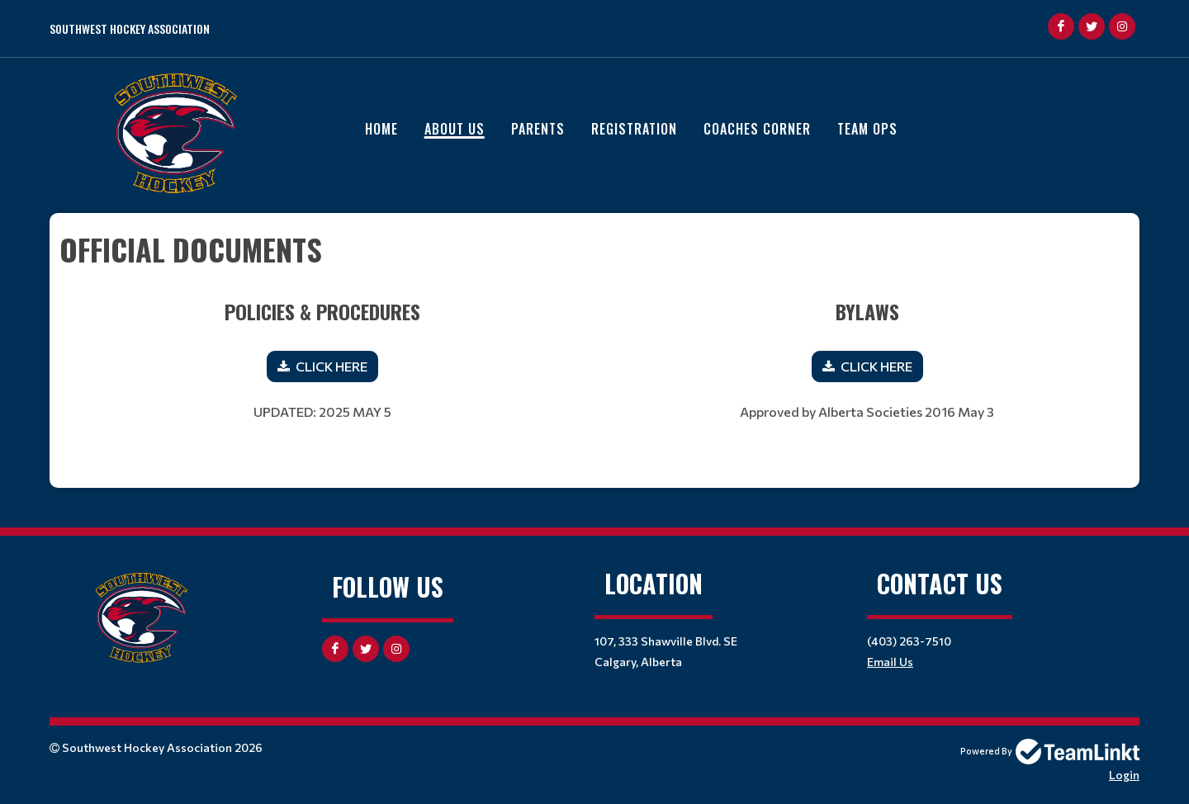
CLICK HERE (331, 366)
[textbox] (594, 249)
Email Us (890, 662)
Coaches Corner (757, 129)
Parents (538, 129)
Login (1124, 775)
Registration (634, 129)
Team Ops (867, 129)
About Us (454, 129)
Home (381, 129)
